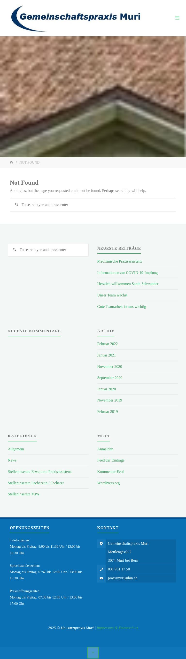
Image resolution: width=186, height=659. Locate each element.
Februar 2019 (107, 411)
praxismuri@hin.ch (123, 578)
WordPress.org (108, 481)
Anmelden (105, 448)
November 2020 (110, 366)
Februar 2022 (107, 343)
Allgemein (16, 448)
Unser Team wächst (112, 295)
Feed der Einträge (111, 459)
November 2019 (110, 399)
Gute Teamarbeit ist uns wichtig (122, 306)
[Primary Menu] (177, 18)
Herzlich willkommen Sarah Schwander (128, 284)
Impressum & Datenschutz (117, 626)
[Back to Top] (93, 651)
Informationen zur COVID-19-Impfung (128, 273)
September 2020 (110, 377)
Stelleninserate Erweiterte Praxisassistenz (40, 470)
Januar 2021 (106, 355)
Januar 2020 (106, 388)
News (12, 459)
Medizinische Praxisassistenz (120, 261)
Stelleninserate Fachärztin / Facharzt (36, 481)
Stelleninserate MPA (24, 493)
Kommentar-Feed (111, 470)
